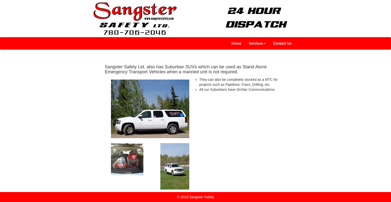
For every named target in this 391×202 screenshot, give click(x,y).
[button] (257, 43)
